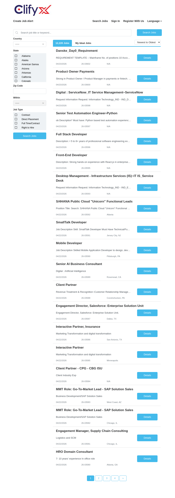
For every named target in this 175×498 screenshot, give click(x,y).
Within (16, 97)
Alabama (26, 56)
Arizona (25, 68)
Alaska (25, 60)
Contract (26, 115)
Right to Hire (28, 127)
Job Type (18, 109)
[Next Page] (123, 478)
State (16, 50)
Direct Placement (30, 119)
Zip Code (18, 85)
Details (147, 57)
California (26, 77)
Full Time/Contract (31, 123)
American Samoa (30, 64)
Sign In (115, 21)
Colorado (26, 81)
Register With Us (133, 21)
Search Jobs (100, 21)
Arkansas (26, 72)
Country (17, 38)
